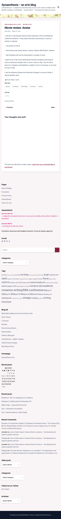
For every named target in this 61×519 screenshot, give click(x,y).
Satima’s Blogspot (8, 335)
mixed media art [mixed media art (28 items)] (37, 282)
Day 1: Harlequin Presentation (12, 409)
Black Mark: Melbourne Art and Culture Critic (17, 313)
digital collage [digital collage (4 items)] (33, 279)
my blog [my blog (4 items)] (55, 282)
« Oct (3, 387)
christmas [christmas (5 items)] (16, 279)
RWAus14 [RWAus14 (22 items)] (25, 294)
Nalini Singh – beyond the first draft (14, 405)
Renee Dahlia (6, 332)
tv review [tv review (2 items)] (20, 298)
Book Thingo (6, 317)
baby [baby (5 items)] (19, 275)
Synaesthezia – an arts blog (19, 4)
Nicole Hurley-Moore (9, 328)
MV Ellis (4, 324)
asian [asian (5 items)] (15, 275)
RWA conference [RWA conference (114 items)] (33, 290)
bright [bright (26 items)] (46, 274)
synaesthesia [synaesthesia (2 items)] (14, 298)
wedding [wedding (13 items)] (34, 298)
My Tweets (5, 489)
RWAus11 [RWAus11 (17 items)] (47, 290)
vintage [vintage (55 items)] (27, 297)
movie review (9, 101)
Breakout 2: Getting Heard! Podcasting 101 (17, 401)
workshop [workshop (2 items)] (40, 298)
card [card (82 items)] (4, 278)
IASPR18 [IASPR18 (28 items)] (6, 282)
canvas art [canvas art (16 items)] (54, 275)
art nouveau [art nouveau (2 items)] (10, 275)
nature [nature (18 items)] (4, 286)
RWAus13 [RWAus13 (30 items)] (15, 294)
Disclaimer (5, 192)
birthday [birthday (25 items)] (25, 274)
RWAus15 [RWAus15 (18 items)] (34, 294)
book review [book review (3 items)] (40, 275)
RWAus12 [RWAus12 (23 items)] (6, 294)
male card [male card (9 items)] (26, 283)
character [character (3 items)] (9, 279)
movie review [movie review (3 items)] (49, 282)
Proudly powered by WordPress (19, 515)
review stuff (27, 24)
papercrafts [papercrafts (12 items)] (12, 286)
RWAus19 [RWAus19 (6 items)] (48, 294)
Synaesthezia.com (8, 357)
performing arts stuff (13, 24)
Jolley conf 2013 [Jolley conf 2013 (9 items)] (16, 283)
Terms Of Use (6, 203)
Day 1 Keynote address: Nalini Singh (14, 412)
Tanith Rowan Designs (9, 343)
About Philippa (7, 188)
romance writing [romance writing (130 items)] (12, 290)
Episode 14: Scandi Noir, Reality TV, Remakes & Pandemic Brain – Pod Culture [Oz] (30, 423)
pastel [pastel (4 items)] (19, 286)
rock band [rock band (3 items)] (26, 286)
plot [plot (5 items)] (22, 286)
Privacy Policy (6, 196)
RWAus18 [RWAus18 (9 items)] (41, 294)
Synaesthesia (6, 199)
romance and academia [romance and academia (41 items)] (41, 286)
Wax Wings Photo (8, 346)
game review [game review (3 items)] (52, 279)
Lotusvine (5, 321)
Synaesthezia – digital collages (13, 339)
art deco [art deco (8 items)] (4, 275)
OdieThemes (47, 515)
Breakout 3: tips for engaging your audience (17, 398)
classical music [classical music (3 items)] (24, 279)
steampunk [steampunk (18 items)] (6, 298)
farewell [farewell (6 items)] (40, 279)
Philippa (8, 31)
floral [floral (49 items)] (46, 278)
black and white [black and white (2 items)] (33, 275)
